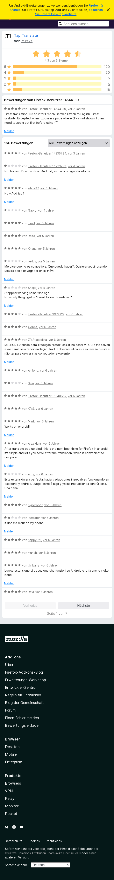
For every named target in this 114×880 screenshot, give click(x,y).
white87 (33, 188)
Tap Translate (26, 35)
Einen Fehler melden (22, 718)
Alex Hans (35, 443)
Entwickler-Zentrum (21, 687)
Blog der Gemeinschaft (24, 702)
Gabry (32, 210)
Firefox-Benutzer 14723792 (47, 166)
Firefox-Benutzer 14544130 (47, 109)
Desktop (12, 747)
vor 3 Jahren (76, 153)
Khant (32, 248)
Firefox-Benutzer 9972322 (46, 314)
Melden (9, 131)
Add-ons (13, 657)
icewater (34, 518)
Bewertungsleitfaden (23, 725)
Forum (10, 710)
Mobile (11, 754)
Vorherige (30, 605)
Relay (9, 798)
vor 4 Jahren (76, 166)
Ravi (31, 592)
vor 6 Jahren (74, 314)
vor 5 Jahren (45, 223)
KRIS (31, 408)
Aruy (31, 474)
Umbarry (34, 565)
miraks (27, 41)
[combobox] (83, 23)
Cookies (34, 841)
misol (31, 223)
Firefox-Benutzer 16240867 (47, 396)
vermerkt (39, 848)
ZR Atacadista (37, 339)
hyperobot (35, 505)
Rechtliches (54, 841)
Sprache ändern (16, 865)
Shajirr (32, 288)
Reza (31, 236)
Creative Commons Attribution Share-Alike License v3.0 (43, 853)
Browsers (13, 783)
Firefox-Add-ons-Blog (24, 672)
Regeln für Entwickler (23, 695)
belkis (32, 261)
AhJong (33, 370)
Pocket (11, 813)
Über (9, 665)
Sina (31, 383)
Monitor (12, 806)
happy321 (34, 540)
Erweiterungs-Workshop (25, 680)
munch (32, 552)
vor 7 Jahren (76, 109)
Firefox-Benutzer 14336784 (47, 153)
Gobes (32, 327)
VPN (9, 791)
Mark (31, 421)
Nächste (83, 605)
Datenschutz (13, 841)
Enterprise (13, 762)
